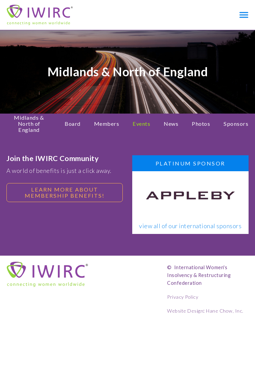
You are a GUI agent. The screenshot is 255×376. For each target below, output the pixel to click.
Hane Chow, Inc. (225, 311)
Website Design (185, 311)
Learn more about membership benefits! (65, 192)
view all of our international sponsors (190, 226)
